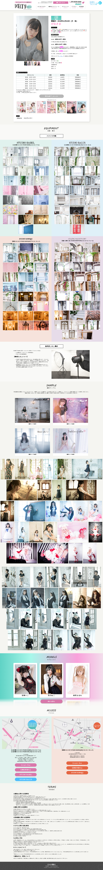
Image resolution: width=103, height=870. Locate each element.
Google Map (25, 765)
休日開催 (56, 17)
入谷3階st (56, 16)
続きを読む (51, 701)
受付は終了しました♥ (51, 96)
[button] (17, 38)
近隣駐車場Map (25, 769)
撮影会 (56, 19)
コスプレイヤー (28, 118)
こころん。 (61, 56)
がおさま (19, 118)
